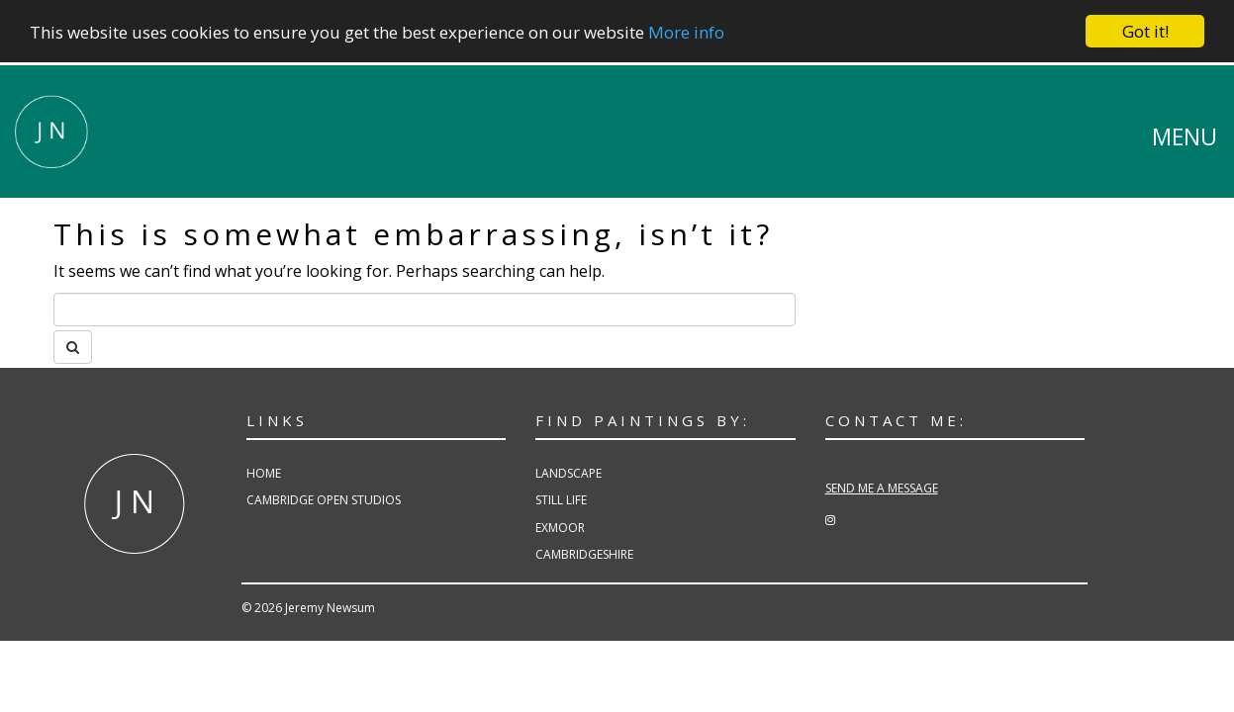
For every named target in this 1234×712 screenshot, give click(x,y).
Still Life (561, 499)
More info (686, 32)
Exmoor (560, 527)
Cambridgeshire (584, 554)
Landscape (568, 473)
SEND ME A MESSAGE (881, 488)
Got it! (1145, 31)
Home (263, 473)
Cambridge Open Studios (323, 499)
